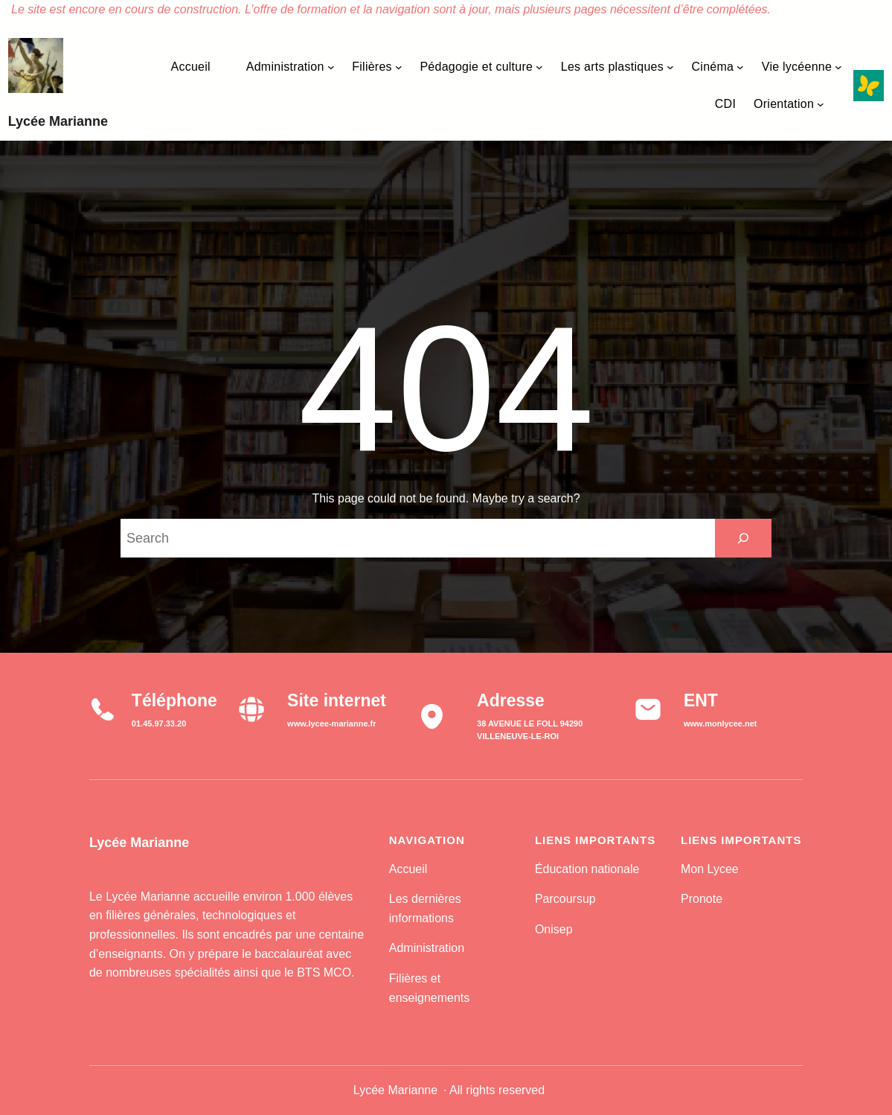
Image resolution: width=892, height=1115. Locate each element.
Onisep (554, 929)
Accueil (408, 869)
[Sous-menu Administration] (331, 67)
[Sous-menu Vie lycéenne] (838, 67)
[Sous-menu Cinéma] (740, 67)
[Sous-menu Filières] (398, 67)
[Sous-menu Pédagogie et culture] (539, 67)
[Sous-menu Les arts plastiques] (670, 67)
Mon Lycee (710, 869)
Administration (426, 948)
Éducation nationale (587, 869)
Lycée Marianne (58, 121)
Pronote (701, 898)
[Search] (743, 538)
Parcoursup (565, 898)
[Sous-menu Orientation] (820, 104)
